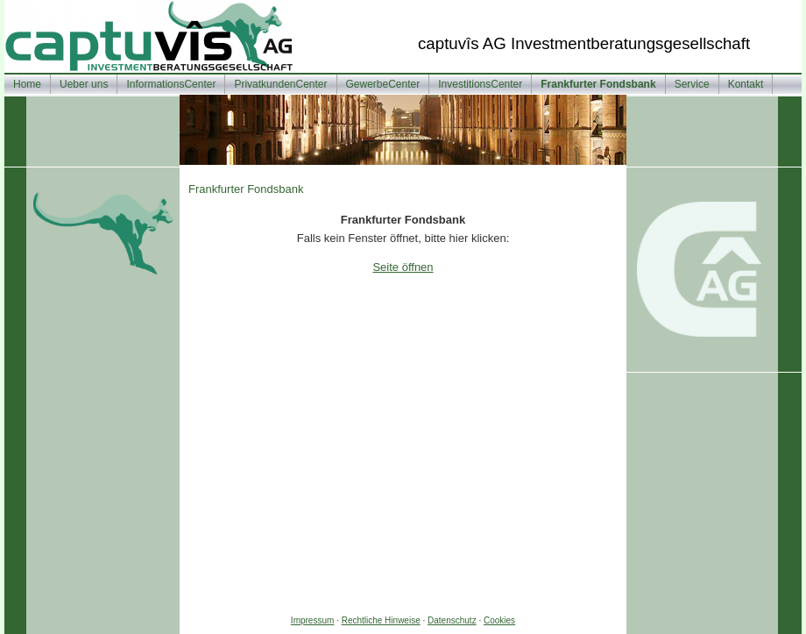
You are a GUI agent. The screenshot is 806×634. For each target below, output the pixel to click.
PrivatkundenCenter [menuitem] (280, 84)
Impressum (312, 620)
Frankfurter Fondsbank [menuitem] (598, 84)
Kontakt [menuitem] (746, 84)
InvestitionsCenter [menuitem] (480, 84)
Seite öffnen (402, 267)
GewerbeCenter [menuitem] (383, 84)
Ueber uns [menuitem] (84, 84)
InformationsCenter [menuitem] (171, 84)
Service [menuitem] (692, 84)
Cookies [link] (499, 620)
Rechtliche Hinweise (381, 620)
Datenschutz (452, 620)
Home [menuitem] (27, 84)
